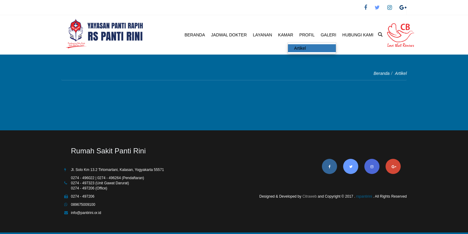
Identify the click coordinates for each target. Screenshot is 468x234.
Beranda (381, 73)
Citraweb (310, 196)
